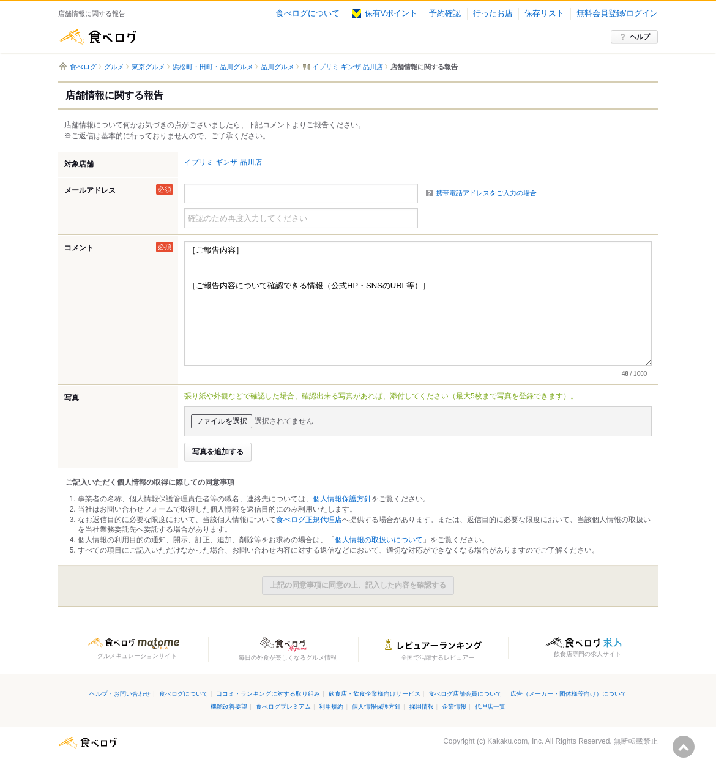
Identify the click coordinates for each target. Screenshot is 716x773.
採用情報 (421, 706)
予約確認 (445, 13)
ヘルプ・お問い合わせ (120, 693)
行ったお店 (493, 13)
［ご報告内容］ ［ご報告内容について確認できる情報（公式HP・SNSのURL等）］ (418, 303)
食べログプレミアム (283, 706)
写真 (71, 398)
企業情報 (454, 706)
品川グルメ (277, 66)
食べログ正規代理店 (309, 519)
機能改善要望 (229, 706)
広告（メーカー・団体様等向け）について (568, 693)
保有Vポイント (384, 13)
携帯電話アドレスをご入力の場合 (486, 192)
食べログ (98, 37)
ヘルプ (640, 36)
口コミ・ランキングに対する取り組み (268, 693)
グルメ (114, 66)
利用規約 (331, 706)
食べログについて (308, 13)
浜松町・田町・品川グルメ (213, 66)
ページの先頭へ (684, 747)
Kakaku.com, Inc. (515, 741)
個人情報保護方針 (342, 499)
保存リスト (544, 13)
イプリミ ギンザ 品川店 (223, 162)
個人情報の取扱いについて (379, 540)
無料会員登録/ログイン (617, 13)
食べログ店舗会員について (465, 693)
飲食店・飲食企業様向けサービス (374, 693)
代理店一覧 (490, 706)
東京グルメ (148, 66)
